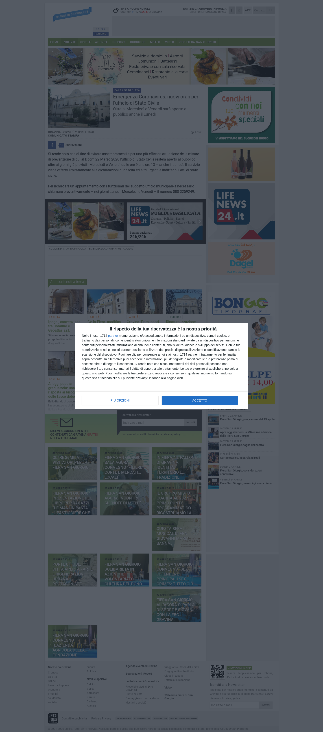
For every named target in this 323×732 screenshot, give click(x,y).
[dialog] (161, 366)
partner (113, 335)
